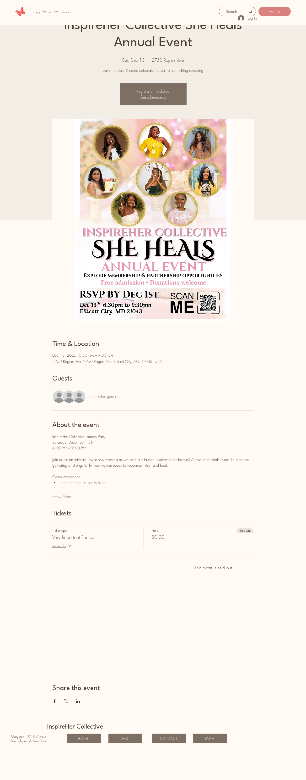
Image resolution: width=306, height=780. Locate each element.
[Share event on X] (66, 701)
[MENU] (274, 11)
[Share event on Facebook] (54, 701)
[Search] (231, 11)
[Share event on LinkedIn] (78, 701)
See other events (153, 97)
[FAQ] (125, 738)
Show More (61, 496)
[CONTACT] (169, 738)
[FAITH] (210, 738)
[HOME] (84, 738)
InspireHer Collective (75, 727)
